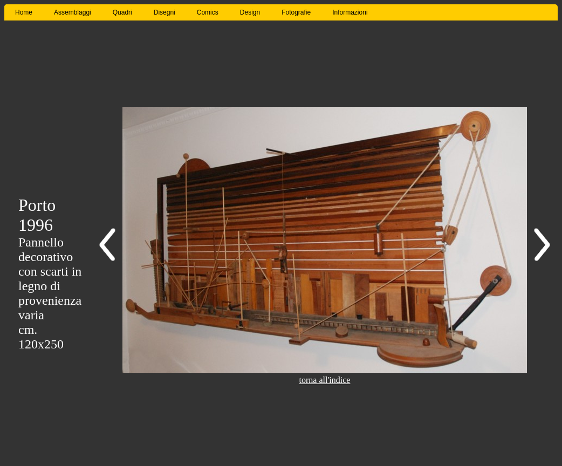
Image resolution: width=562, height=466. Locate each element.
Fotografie (296, 12)
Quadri (122, 12)
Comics (207, 12)
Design (250, 12)
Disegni (164, 12)
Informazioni (349, 12)
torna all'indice (325, 380)
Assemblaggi (72, 12)
